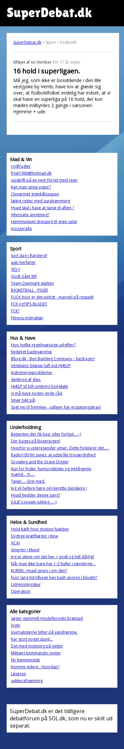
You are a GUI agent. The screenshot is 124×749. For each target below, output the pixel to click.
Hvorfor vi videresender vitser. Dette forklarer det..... (60, 448)
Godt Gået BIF (24, 276)
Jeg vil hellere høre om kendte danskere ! (49, 488)
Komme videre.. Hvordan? (35, 667)
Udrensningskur (26, 584)
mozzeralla (21, 228)
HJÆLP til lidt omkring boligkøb (39, 386)
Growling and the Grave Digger (40, 462)
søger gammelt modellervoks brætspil (47, 618)
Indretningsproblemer (32, 372)
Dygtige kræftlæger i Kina (34, 536)
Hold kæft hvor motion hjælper (40, 529)
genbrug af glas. (26, 379)
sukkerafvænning (27, 680)
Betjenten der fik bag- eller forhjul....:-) (46, 434)
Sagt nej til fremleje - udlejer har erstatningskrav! (56, 407)
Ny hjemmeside (25, 660)
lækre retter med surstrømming (40, 201)
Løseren (18, 674)
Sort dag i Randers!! (29, 255)
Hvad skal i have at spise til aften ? (42, 208)
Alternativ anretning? (30, 214)
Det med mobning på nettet (37, 646)
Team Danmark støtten (32, 283)
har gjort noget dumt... (32, 639)
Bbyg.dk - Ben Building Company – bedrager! (53, 358)
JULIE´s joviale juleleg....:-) (34, 502)
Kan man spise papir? (31, 187)
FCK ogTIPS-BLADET (29, 304)
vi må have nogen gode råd (36, 393)
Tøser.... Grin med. (28, 481)
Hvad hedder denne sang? (35, 495)
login (15, 625)
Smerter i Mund (25, 550)
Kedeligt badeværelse (31, 352)
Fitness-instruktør (27, 318)
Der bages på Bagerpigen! (35, 441)
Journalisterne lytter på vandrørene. (44, 632)
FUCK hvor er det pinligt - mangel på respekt (52, 297)
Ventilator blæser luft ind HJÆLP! (41, 365)
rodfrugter (21, 166)
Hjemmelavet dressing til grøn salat (44, 221)
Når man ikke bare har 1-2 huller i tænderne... (53, 563)
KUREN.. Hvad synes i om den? (39, 570)
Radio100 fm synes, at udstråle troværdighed (53, 455)
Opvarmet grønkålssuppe (35, 194)
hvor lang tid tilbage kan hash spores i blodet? (54, 577)
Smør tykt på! (23, 400)
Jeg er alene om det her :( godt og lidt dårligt (52, 557)
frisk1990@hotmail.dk (31, 173)
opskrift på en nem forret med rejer (44, 180)
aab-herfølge (23, 262)
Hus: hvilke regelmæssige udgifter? (43, 345)
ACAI (15, 543)
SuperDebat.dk (27, 42)
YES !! (15, 269)
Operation (20, 591)
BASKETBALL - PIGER (29, 290)
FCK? (15, 311)
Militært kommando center (36, 653)
